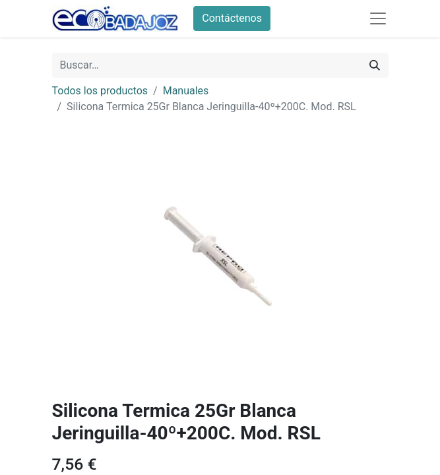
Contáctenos (232, 18)
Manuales (186, 90)
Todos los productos (100, 90)
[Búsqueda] (375, 65)
